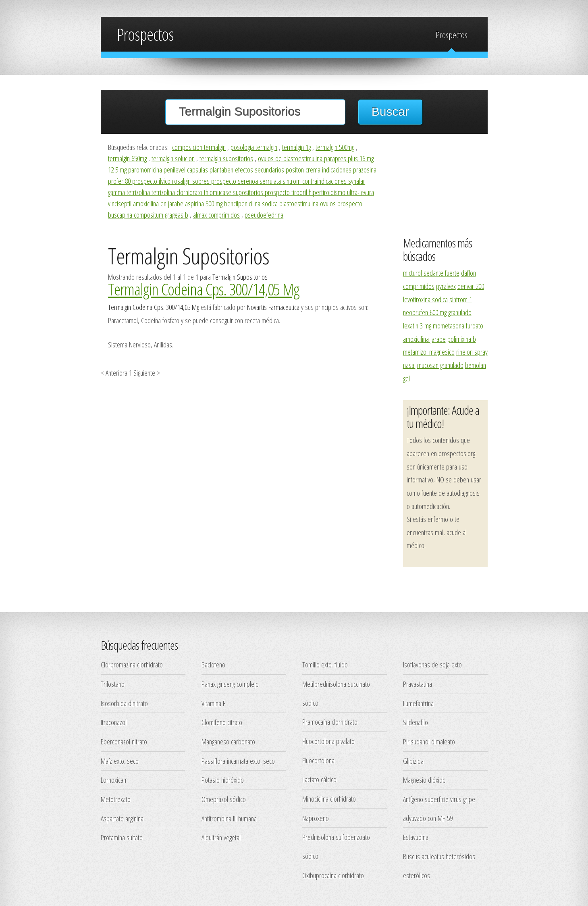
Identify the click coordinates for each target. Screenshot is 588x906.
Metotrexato (116, 799)
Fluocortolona (318, 760)
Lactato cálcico (319, 779)
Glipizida (413, 761)
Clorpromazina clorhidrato (132, 664)
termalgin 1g (296, 147)
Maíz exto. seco (120, 761)
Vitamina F (213, 703)
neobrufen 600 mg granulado (437, 312)
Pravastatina (417, 684)
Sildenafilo (415, 722)
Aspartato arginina (122, 818)
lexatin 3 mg (417, 325)
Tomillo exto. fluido (325, 664)
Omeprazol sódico (224, 799)
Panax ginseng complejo (230, 684)
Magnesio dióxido (424, 780)
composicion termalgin (199, 147)
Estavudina (415, 837)
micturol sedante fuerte (431, 273)
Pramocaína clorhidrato (329, 722)
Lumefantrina (418, 703)
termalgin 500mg (335, 147)
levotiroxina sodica (425, 299)
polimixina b (461, 339)
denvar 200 (470, 286)
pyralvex (446, 286)
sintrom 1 (460, 299)
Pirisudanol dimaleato (429, 741)
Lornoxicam (114, 780)
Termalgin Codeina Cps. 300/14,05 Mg (203, 289)
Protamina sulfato (122, 837)
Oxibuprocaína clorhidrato (333, 875)
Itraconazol (114, 722)
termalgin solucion (173, 158)
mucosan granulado (440, 365)
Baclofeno (213, 664)
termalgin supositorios (226, 158)
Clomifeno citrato (222, 722)
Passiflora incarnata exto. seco (238, 761)
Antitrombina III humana (229, 818)
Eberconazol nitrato (124, 741)
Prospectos (451, 35)
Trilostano (113, 684)
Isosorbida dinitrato (124, 703)
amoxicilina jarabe (424, 339)
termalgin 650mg (127, 158)
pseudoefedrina (264, 215)
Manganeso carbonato (228, 741)
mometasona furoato (458, 325)
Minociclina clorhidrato (329, 799)
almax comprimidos (216, 215)
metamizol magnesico (429, 352)
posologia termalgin (254, 147)
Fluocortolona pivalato (328, 741)
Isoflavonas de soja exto (432, 664)
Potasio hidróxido (223, 780)
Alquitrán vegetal (221, 837)
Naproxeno (315, 818)
